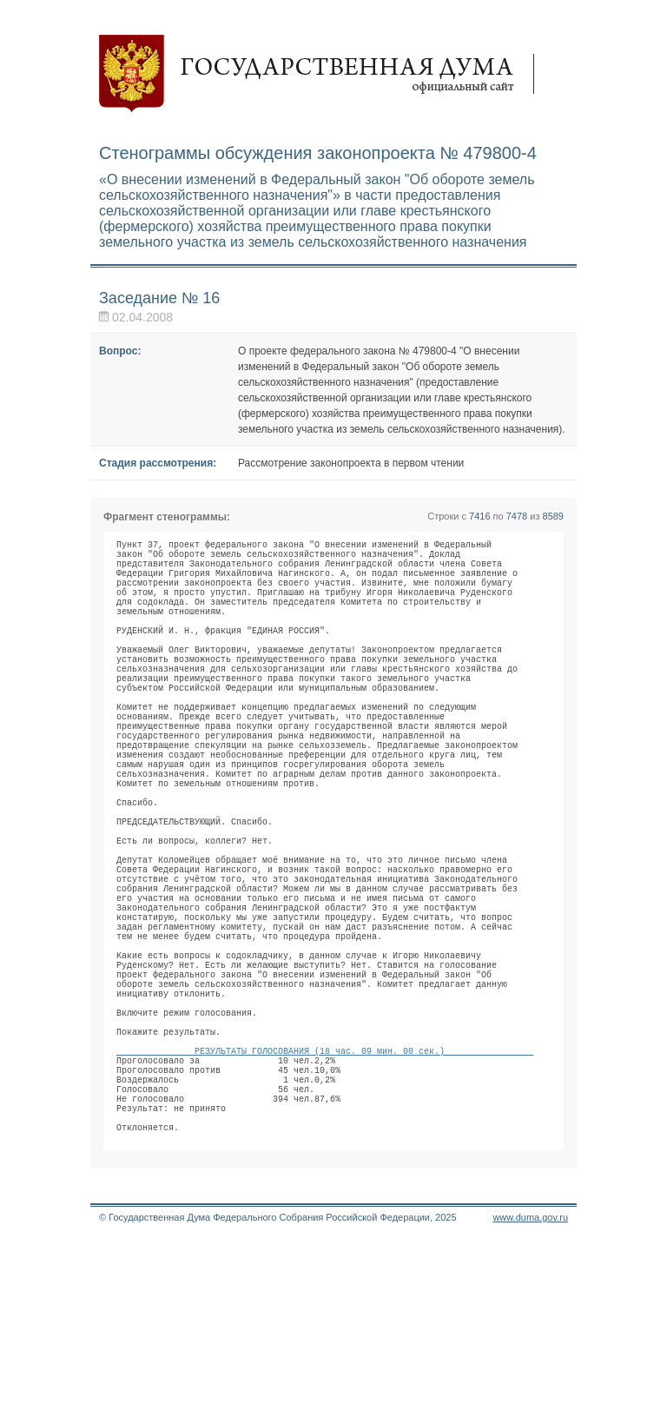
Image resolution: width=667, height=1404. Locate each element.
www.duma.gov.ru (530, 1381)
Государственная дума (325, 74)
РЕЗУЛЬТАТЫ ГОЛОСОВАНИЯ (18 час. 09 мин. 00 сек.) (324, 1191)
